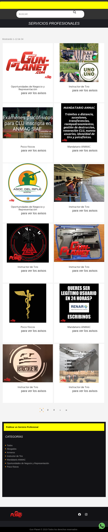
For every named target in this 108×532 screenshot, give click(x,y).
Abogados (11, 449)
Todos (10, 445)
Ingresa (14, 93)
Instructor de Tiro (15, 456)
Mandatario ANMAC (16, 460)
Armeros (11, 452)
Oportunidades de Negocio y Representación (28, 463)
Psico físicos (13, 467)
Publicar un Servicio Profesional (22, 427)
